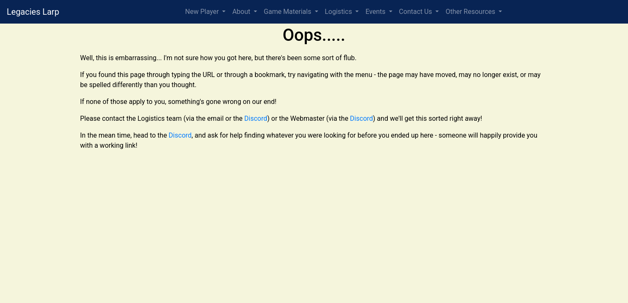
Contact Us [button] (416, 12)
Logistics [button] (339, 12)
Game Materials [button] (288, 12)
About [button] (242, 12)
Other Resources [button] (471, 12)
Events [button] (376, 12)
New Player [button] (202, 12)
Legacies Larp (33, 12)
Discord (255, 118)
